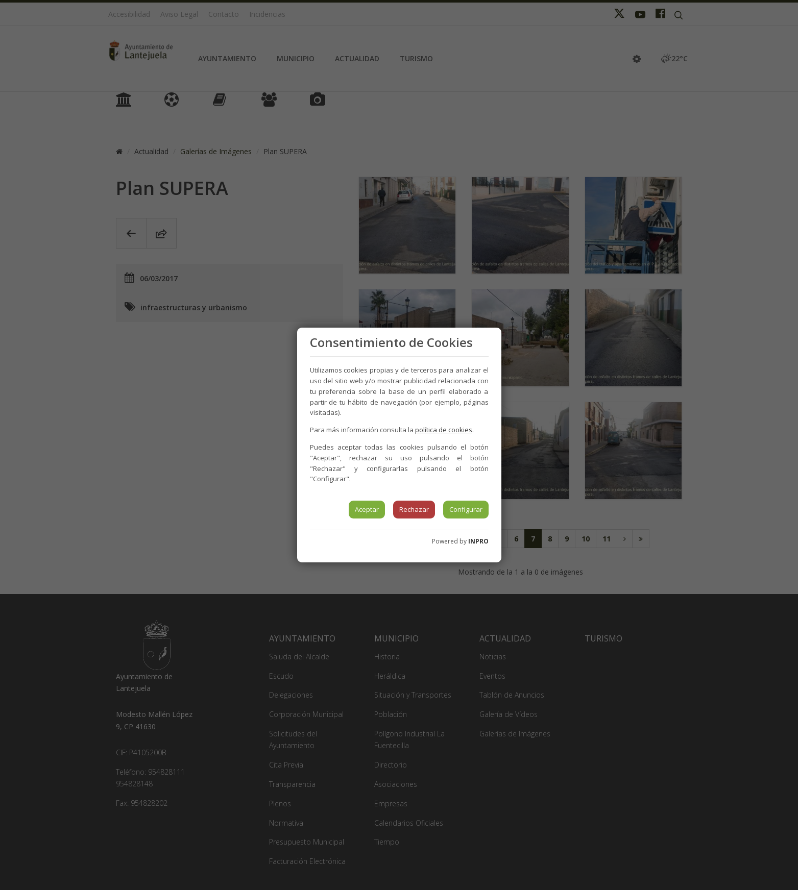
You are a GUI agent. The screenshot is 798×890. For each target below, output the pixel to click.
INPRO (478, 541)
